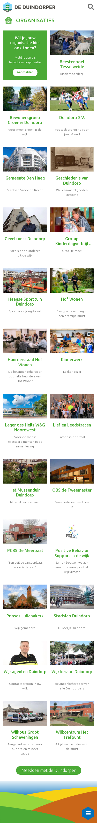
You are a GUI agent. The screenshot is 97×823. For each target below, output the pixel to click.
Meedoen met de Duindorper (48, 770)
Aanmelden (25, 72)
